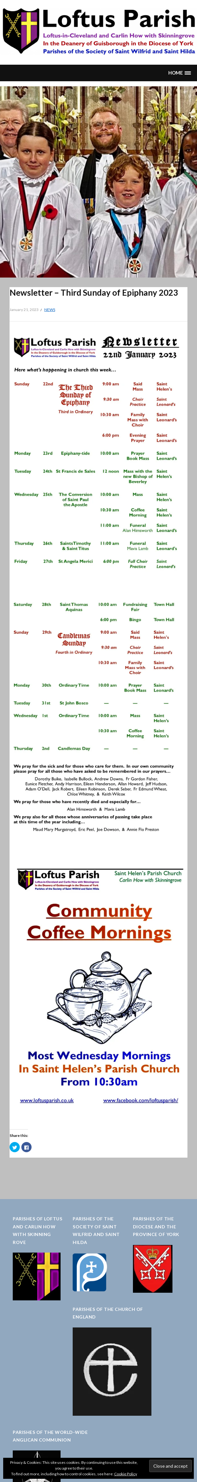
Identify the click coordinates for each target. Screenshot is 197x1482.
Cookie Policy (125, 1473)
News (49, 309)
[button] (179, 73)
